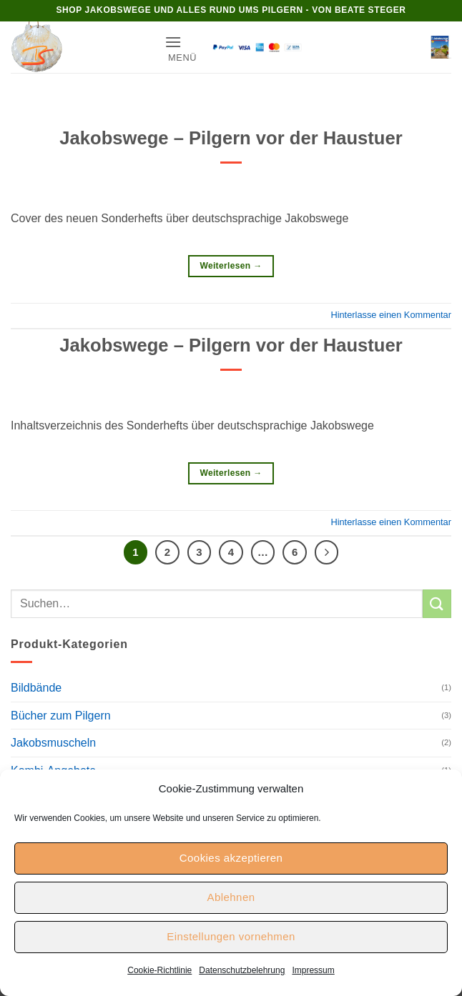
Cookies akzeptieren (231, 858)
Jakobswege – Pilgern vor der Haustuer (230, 138)
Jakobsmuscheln (53, 743)
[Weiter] (327, 552)
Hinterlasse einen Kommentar (390, 314)
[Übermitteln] (437, 603)
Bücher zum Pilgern (61, 715)
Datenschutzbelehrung (242, 970)
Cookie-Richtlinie (159, 970)
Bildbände (36, 688)
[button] (180, 47)
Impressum (313, 970)
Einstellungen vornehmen (231, 936)
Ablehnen (231, 897)
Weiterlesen (231, 266)
